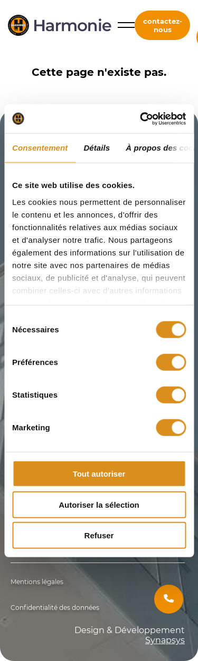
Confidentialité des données (55, 607)
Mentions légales (37, 582)
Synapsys (165, 640)
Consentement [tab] (40, 147)
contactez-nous (162, 25)
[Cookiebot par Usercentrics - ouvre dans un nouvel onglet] (141, 118)
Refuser (99, 535)
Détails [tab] (96, 147)
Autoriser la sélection (99, 504)
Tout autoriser (99, 473)
